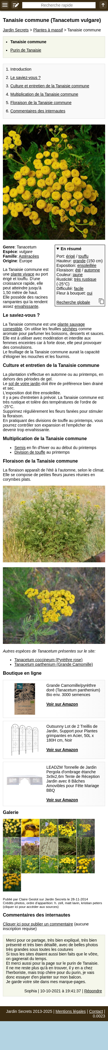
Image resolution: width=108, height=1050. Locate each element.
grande (79, 261)
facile (79, 288)
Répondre (93, 991)
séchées (69, 329)
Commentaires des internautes (37, 111)
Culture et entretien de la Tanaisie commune (49, 86)
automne (92, 270)
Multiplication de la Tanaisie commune (44, 94)
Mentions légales (71, 1011)
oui (89, 293)
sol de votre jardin (24, 383)
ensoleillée (86, 265)
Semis (20, 447)
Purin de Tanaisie (25, 50)
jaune (78, 274)
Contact (96, 1011)
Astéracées (29, 256)
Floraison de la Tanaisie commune (40, 102)
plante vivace (22, 274)
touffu (83, 256)
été (78, 270)
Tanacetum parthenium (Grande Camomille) (53, 664)
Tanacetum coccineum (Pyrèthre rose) (48, 659)
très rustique (85, 279)
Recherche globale (73, 302)
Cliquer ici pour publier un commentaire (38, 924)
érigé (70, 256)
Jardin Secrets (16, 30)
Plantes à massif (48, 30)
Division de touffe (29, 452)
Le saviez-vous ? (25, 77)
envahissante (26, 306)
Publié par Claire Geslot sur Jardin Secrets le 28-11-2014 (45, 899)
